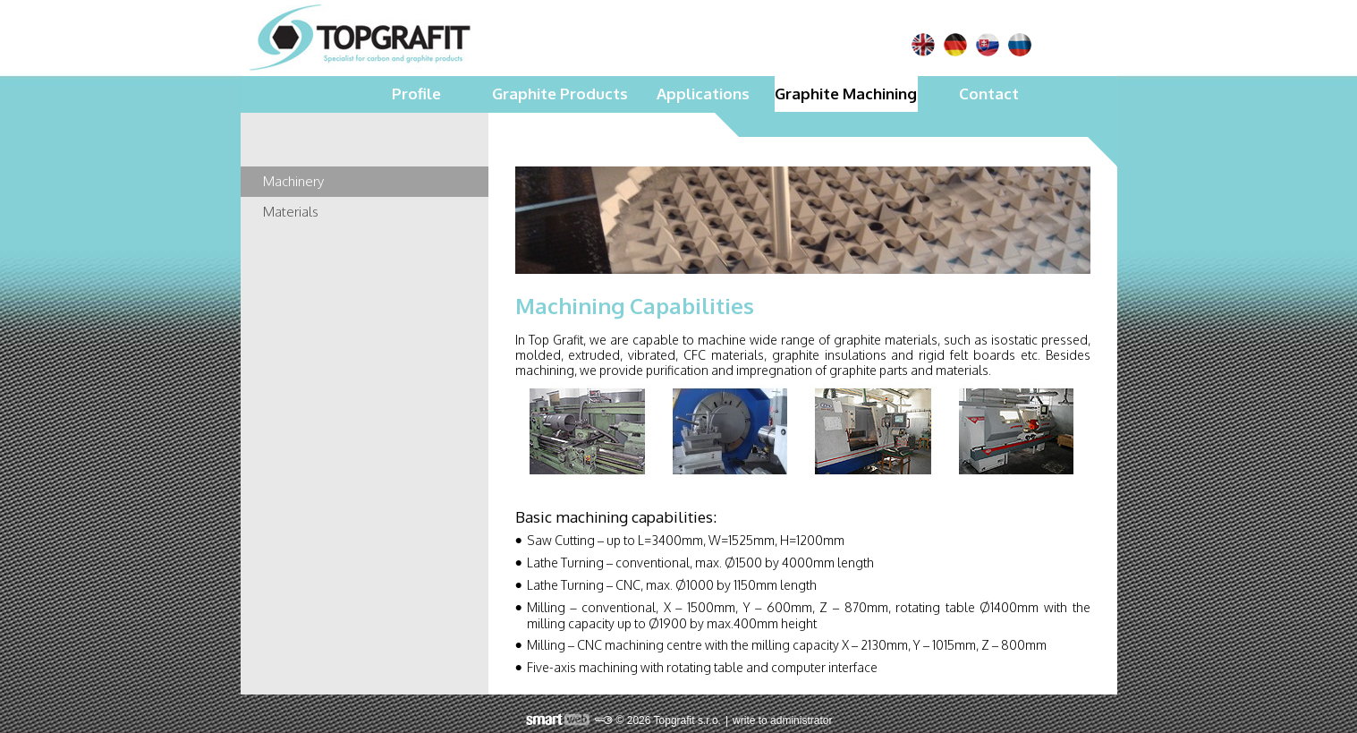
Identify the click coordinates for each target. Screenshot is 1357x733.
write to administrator (782, 720)
